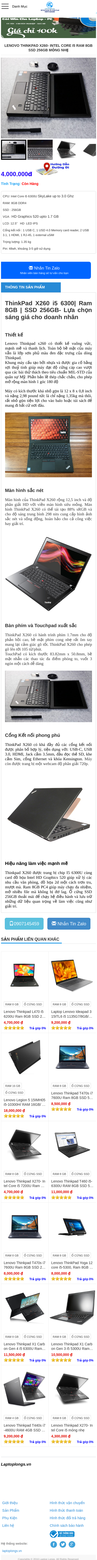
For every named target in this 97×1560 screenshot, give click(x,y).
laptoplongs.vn (12, 1551)
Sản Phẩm (10, 1510)
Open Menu (5, 6)
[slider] (14, 1028)
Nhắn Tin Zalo (69, 923)
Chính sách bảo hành (67, 1526)
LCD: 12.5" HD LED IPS (20, 223)
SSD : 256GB (12, 210)
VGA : (7, 216)
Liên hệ (8, 1526)
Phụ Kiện (9, 1518)
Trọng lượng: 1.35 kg (17, 242)
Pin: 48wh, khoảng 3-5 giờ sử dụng (27, 248)
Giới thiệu (10, 1503)
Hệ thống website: (14, 1543)
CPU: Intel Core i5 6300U (20, 196)
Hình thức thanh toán (66, 1510)
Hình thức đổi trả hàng (67, 1518)
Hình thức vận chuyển (67, 1503)
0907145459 (24, 923)
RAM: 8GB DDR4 (15, 203)
